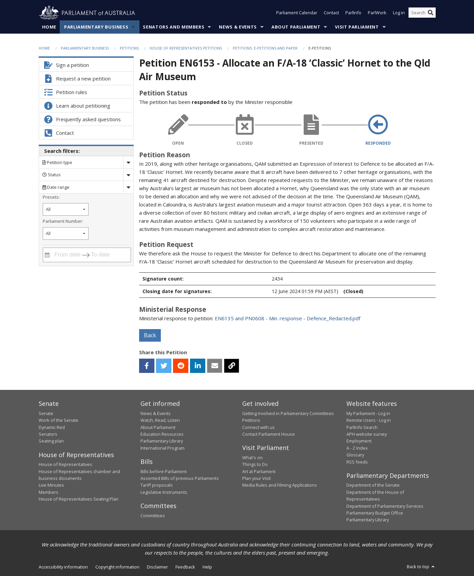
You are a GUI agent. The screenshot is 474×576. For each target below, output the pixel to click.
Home (49, 27)
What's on (252, 457)
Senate (46, 413)
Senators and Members (173, 27)
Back (150, 335)
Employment (359, 441)
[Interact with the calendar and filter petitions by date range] (47, 255)
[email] (214, 366)
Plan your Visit (256, 478)
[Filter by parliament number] (66, 233)
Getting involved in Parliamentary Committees (288, 413)
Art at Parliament (259, 471)
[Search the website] (422, 13)
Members (48, 492)
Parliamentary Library (161, 441)
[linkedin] (197, 366)
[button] (146, 366)
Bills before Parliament (163, 471)
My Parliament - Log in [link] (368, 413)
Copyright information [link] (117, 567)
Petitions (129, 48)
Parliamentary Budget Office (374, 513)
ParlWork (377, 13)
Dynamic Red (52, 427)
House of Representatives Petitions (186, 48)
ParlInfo (353, 13)
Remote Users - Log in (368, 420)
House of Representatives (65, 464)
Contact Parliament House (268, 434)
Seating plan (51, 441)
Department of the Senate (373, 485)
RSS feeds (357, 462)
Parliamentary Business (96, 27)
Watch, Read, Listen (160, 420)
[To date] (105, 255)
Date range (56, 187)
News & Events (238, 27)
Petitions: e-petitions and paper (265, 48)
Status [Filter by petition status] (51, 175)
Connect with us (258, 427)
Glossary (355, 455)
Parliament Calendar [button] (296, 13)
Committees (152, 515)
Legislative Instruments (163, 492)
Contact (331, 13)
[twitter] (163, 366)
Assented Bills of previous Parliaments (179, 478)
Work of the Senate (58, 420)
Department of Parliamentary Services (384, 506)
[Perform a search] (430, 13)
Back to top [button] (421, 566)
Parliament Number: (63, 221)
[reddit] (180, 366)
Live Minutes (51, 485)
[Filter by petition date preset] (66, 209)
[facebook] (146, 366)
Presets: (51, 197)
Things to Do (255, 464)
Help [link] (207, 567)
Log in (399, 13)
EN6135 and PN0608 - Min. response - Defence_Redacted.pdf (287, 318)
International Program (162, 448)
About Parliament (295, 27)
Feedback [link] (185, 567)
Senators (48, 434)
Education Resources (162, 434)
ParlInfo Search (362, 427)
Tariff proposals (156, 485)
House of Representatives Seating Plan (78, 499)
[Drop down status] (128, 175)
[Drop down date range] (128, 187)
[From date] (66, 255)
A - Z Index (357, 448)
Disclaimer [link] (157, 567)
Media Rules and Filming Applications (279, 485)
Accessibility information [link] (63, 567)
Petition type (57, 162)
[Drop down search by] (128, 162)
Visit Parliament (357, 27)
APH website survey (366, 434)
